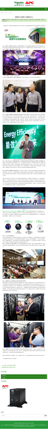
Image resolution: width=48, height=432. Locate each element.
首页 (2, 12)
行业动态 (10, 12)
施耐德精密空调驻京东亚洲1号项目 (9, 367)
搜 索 (45, 415)
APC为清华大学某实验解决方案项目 (9, 365)
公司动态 (4, 375)
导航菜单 (3, 9)
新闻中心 (6, 12)
